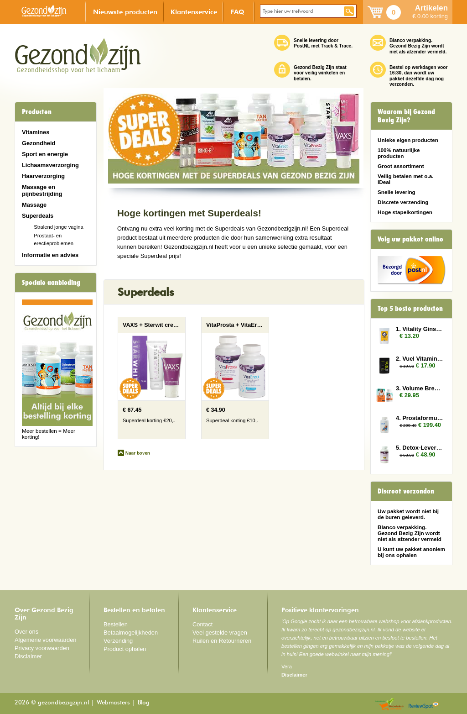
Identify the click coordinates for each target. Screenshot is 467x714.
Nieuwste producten (125, 12)
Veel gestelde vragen (219, 632)
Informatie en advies (50, 255)
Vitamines (35, 132)
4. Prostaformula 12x (419, 418)
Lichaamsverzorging (50, 165)
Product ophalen (125, 649)
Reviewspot (424, 704)
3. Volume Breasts (419, 388)
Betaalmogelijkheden (131, 632)
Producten (37, 112)
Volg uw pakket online (410, 239)
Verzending (118, 640)
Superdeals (37, 215)
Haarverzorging (43, 176)
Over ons (26, 631)
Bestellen (116, 624)
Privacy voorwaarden (42, 648)
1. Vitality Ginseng (419, 329)
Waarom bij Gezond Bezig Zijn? (406, 116)
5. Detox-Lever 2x (419, 447)
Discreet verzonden (406, 491)
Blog (144, 703)
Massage (34, 204)
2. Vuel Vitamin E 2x (419, 358)
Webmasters (113, 703)
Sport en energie (45, 154)
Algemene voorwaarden (46, 639)
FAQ (237, 12)
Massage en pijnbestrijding (42, 190)
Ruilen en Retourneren (221, 640)
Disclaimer (28, 656)
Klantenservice (194, 12)
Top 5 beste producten (410, 308)
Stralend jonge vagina (58, 227)
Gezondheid (38, 143)
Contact (202, 624)
